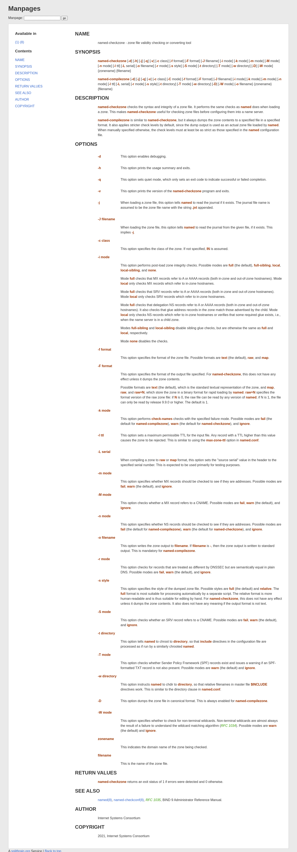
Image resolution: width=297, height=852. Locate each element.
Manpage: (15, 18)
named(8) (105, 800)
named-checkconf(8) (129, 800)
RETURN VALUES (96, 772)
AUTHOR (85, 809)
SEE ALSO (87, 791)
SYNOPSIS (87, 52)
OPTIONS (86, 144)
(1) (17, 42)
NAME (82, 34)
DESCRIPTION (92, 98)
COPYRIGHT (90, 827)
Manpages (24, 8)
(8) (22, 42)
